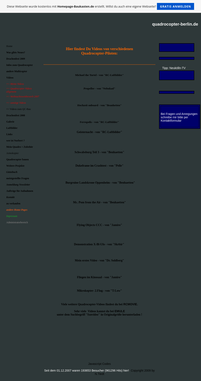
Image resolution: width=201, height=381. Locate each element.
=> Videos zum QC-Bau (18, 109)
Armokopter (12, 153)
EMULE (120, 311)
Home (9, 46)
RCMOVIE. (130, 304)
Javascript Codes (99, 363)
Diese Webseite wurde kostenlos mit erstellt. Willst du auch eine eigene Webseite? (100, 6)
